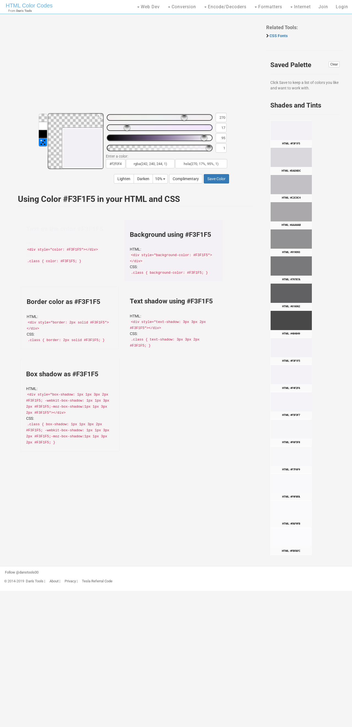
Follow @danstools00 (21, 572)
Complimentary (186, 179)
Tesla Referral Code (97, 581)
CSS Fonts (279, 36)
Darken (143, 179)
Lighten (123, 179)
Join (323, 6)
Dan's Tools (34, 581)
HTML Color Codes (29, 5)
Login (342, 6)
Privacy (70, 581)
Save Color (216, 179)
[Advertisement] (133, 66)
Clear (334, 64)
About (54, 581)
